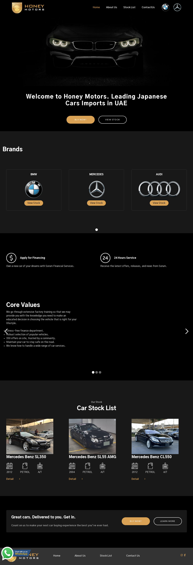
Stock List (129, 7)
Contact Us (133, 555)
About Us (111, 7)
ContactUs (148, 7)
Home (96, 7)
